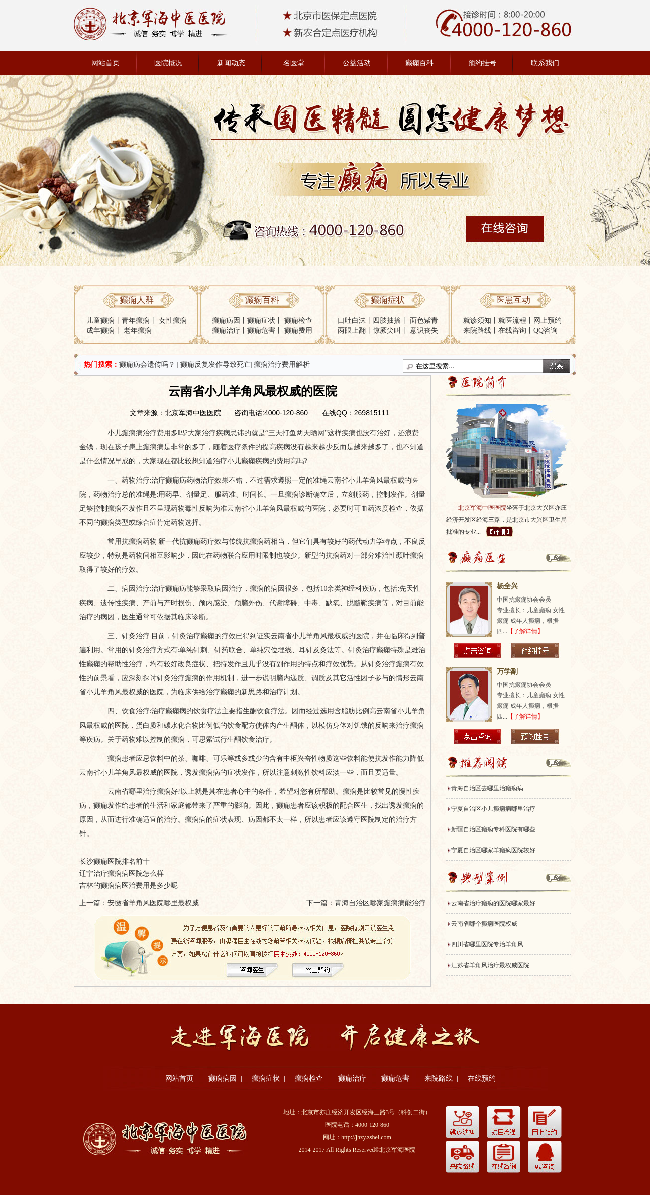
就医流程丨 (515, 320)
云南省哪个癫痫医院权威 (484, 923)
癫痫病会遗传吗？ (147, 364)
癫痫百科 (419, 63)
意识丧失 (424, 330)
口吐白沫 (352, 320)
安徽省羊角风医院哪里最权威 (153, 903)
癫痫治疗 (226, 330)
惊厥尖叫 (387, 330)
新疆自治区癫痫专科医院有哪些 (493, 829)
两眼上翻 (352, 330)
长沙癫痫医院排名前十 (114, 861)
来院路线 (438, 1078)
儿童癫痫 (100, 320)
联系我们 (545, 63)
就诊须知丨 (480, 320)
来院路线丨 (480, 330)
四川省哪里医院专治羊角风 (487, 944)
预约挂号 (482, 63)
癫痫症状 (261, 320)
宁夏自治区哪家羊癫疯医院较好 (493, 850)
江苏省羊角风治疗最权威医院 (490, 965)
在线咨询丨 (515, 330)
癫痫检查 (298, 320)
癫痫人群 (137, 300)
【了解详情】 (525, 631)
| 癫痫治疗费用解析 (280, 364)
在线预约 (482, 1078)
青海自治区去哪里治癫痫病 (487, 788)
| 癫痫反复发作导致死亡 (214, 364)
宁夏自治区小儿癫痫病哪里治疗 (493, 808)
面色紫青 (424, 320)
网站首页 (105, 63)
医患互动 (513, 300)
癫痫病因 (226, 320)
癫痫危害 (261, 330)
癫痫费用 (298, 330)
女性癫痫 (173, 320)
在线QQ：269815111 (355, 413)
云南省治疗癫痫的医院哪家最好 (493, 903)
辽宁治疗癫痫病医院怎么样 (121, 873)
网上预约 (547, 320)
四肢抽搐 (387, 320)
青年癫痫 (136, 320)
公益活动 (357, 63)
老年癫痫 (138, 330)
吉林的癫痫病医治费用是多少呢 (128, 885)
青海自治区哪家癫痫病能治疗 (380, 903)
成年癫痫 (100, 330)
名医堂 (293, 63)
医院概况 (168, 63)
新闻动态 (231, 63)
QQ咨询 (545, 330)
